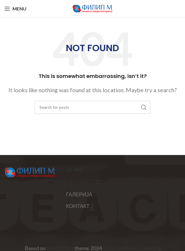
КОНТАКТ (78, 206)
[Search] (92, 107)
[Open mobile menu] (15, 9)
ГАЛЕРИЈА (79, 194)
